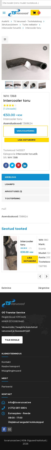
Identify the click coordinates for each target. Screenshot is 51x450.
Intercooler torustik (27, 154)
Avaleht (5, 21)
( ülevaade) (9, 108)
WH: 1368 (13, 157)
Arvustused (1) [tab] (13, 191)
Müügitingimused (11, 371)
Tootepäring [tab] (12, 198)
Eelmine (6, 288)
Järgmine (43, 288)
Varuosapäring (25, 131)
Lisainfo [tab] (10, 184)
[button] (45, 48)
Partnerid (7, 386)
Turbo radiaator (29, 24)
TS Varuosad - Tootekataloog (27, 21)
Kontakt (6, 362)
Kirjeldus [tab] (10, 177)
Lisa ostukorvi (26, 140)
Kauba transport (11, 366)
